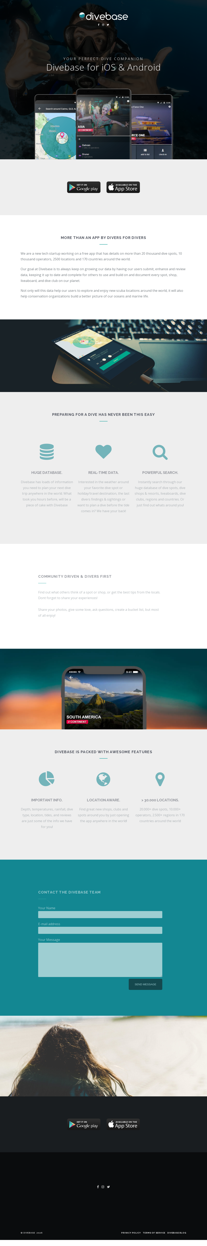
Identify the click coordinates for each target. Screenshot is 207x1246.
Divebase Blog (176, 1239)
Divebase (29, 1239)
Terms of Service (154, 1239)
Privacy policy (131, 1239)
